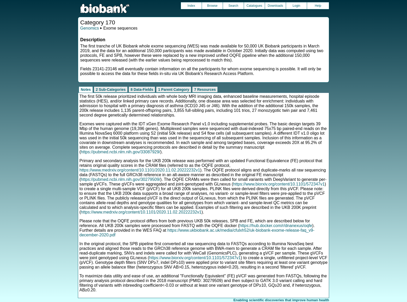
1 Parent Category (173, 89)
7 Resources (205, 89)
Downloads (275, 6)
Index (191, 6)
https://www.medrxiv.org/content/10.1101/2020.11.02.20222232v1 (139, 170)
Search (233, 6)
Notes (86, 89)
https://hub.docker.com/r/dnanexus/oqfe (275, 225)
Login (296, 6)
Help (318, 6)
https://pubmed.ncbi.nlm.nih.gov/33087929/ (120, 152)
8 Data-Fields (142, 89)
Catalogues (254, 6)
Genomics (89, 28)
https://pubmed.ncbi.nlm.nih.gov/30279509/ (120, 179)
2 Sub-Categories (111, 89)
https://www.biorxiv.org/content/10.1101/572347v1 (279, 184)
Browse (212, 6)
